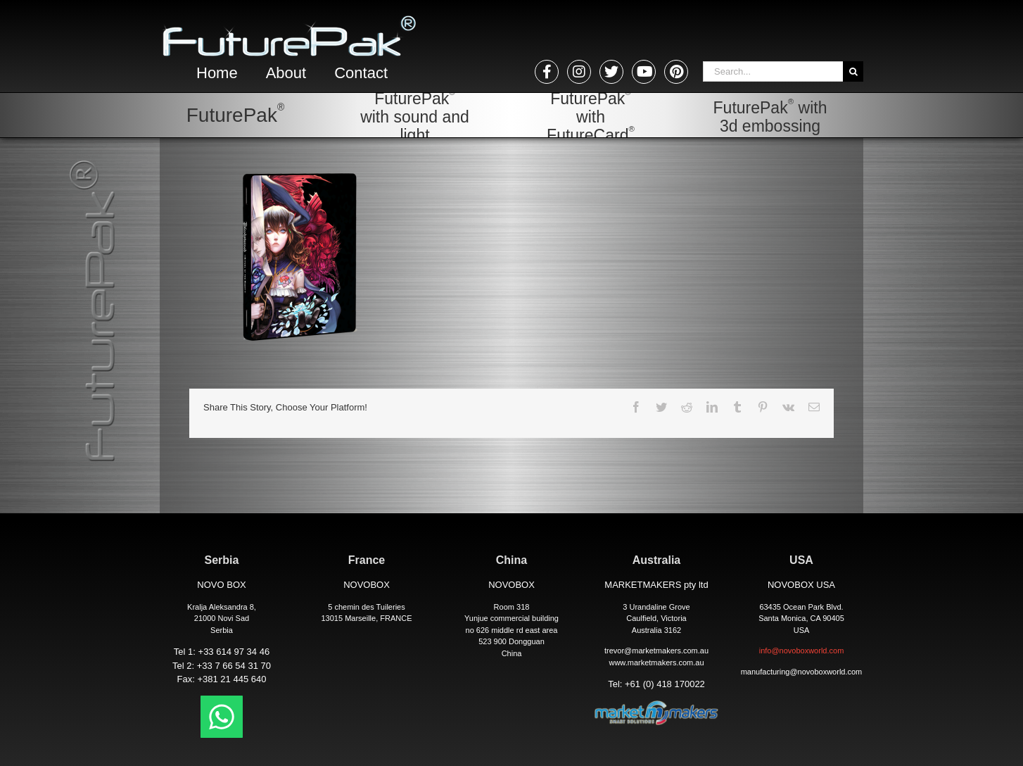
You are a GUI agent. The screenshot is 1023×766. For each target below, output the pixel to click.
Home (217, 73)
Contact (361, 73)
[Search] (853, 71)
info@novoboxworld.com (801, 650)
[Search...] (773, 71)
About (286, 73)
